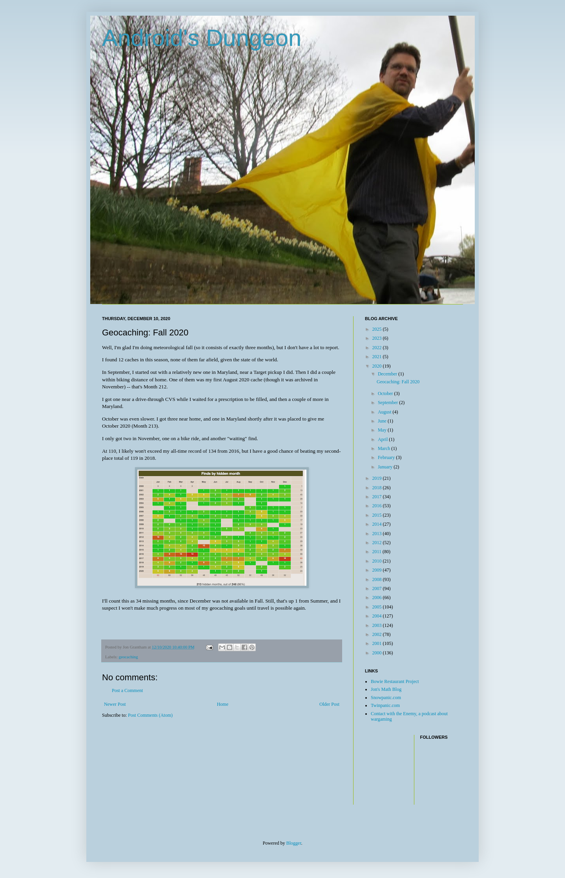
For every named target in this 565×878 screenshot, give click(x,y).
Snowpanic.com (386, 697)
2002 (377, 634)
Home (222, 704)
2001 (377, 643)
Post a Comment (127, 690)
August (385, 412)
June (383, 421)
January (386, 467)
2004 (377, 616)
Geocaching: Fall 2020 (398, 381)
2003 (377, 625)
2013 (377, 533)
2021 (377, 356)
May (383, 430)
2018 (377, 487)
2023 (377, 338)
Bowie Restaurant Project (395, 681)
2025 (377, 329)
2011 (377, 551)
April (383, 439)
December (388, 374)
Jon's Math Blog (386, 689)
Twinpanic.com (385, 705)
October (386, 393)
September (388, 402)
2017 (377, 496)
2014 (377, 524)
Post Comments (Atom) (150, 715)
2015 (377, 515)
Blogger (293, 843)
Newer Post (115, 704)
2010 (377, 561)
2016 (377, 505)
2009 (377, 570)
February (387, 457)
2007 (377, 588)
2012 (377, 542)
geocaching (128, 656)
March (384, 448)
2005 (377, 607)
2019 (377, 478)
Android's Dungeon (201, 38)
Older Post (329, 704)
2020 (377, 366)
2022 (377, 347)
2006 (377, 597)
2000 (377, 653)
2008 (377, 579)
